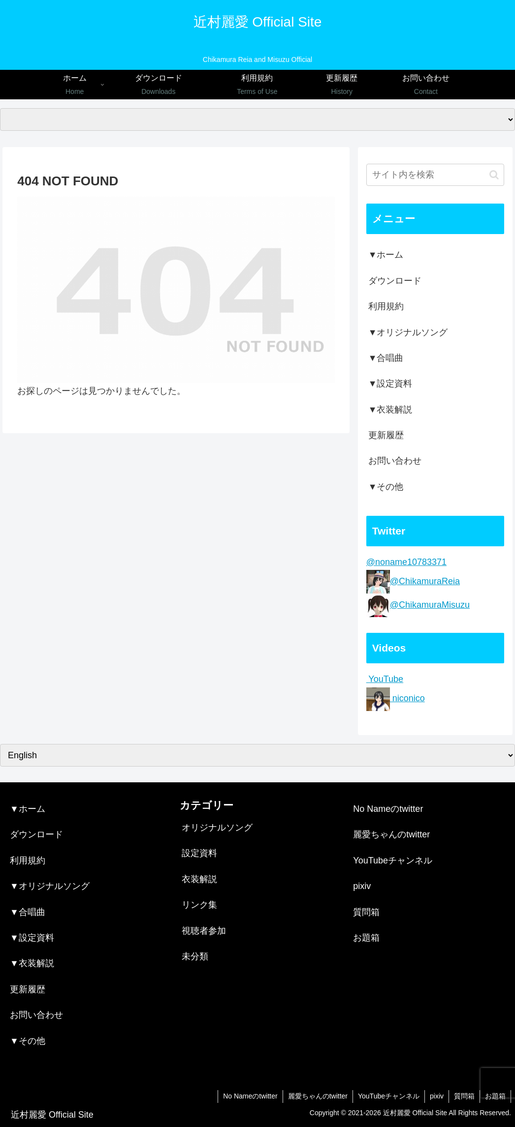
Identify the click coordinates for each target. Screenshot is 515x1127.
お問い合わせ (394, 461)
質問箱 (366, 912)
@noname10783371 (406, 562)
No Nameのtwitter (388, 809)
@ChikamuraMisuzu (418, 605)
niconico (395, 698)
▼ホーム (386, 255)
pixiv (362, 886)
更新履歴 (386, 435)
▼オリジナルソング (408, 332)
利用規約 (386, 306)
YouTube (384, 679)
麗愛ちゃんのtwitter (391, 834)
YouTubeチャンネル (392, 860)
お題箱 (366, 938)
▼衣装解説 (390, 410)
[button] (494, 174)
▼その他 (386, 487)
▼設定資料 (390, 383)
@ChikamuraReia (413, 581)
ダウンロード (394, 281)
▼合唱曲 (386, 358)
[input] (435, 175)
